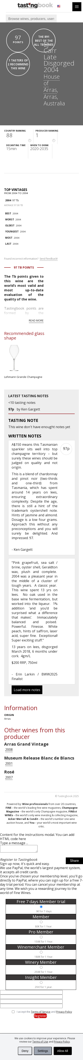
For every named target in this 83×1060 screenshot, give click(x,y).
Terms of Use (40, 1041)
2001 (9, 763)
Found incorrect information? (31, 259)
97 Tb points (24, 267)
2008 (9, 749)
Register (40, 1017)
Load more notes (27, 690)
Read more (36, 320)
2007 (9, 777)
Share (74, 862)
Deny (25, 1051)
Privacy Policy (62, 1041)
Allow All (62, 1051)
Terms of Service (40, 1013)
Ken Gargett (30, 409)
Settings (43, 1051)
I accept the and (44, 1013)
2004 (8, 200)
